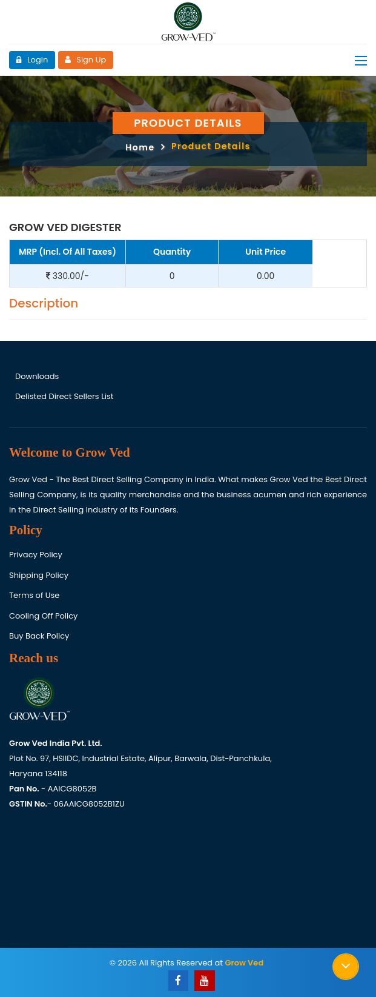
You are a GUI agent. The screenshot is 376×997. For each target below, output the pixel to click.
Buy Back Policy (39, 636)
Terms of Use (34, 595)
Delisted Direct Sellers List (64, 396)
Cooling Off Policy (43, 616)
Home (139, 147)
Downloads (37, 376)
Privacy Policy (35, 554)
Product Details (211, 146)
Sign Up (85, 59)
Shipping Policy (38, 575)
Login (31, 59)
